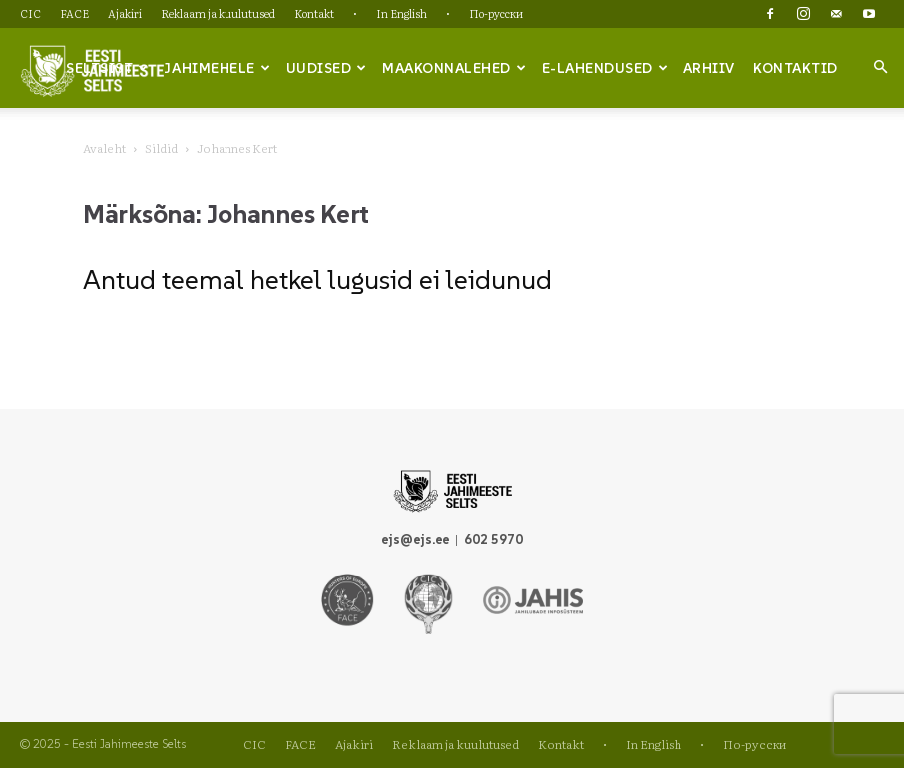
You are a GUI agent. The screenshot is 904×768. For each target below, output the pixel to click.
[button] (880, 67)
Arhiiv (709, 68)
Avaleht (104, 148)
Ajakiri (125, 13)
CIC (30, 13)
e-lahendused (605, 68)
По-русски (496, 13)
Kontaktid (795, 68)
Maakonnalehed (454, 68)
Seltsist (107, 68)
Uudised (326, 68)
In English (401, 13)
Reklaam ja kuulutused (218, 13)
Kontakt (314, 13)
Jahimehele (217, 68)
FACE (74, 13)
